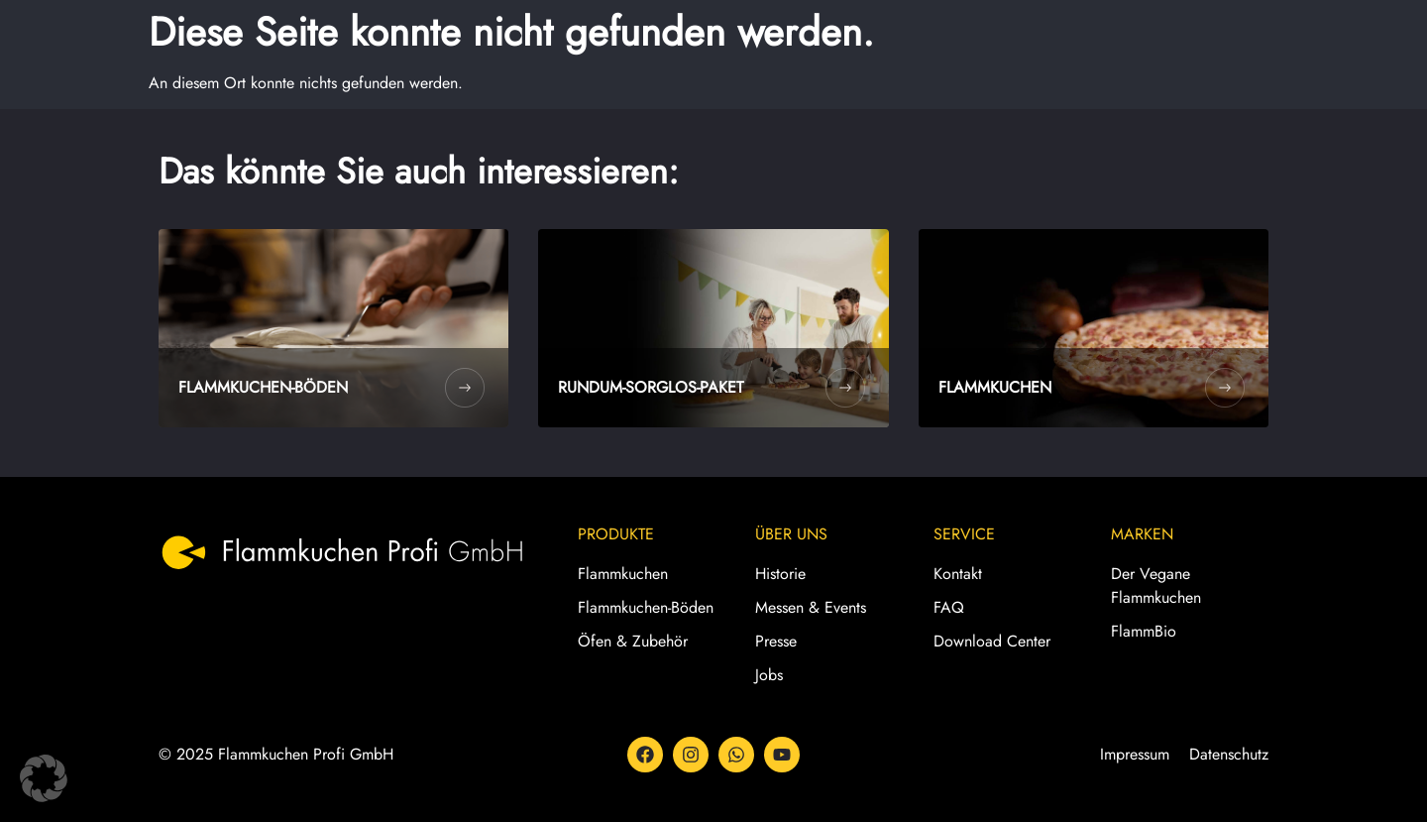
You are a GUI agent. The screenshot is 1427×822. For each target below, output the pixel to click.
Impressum (1134, 754)
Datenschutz (1228, 754)
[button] (43, 778)
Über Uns (791, 534)
